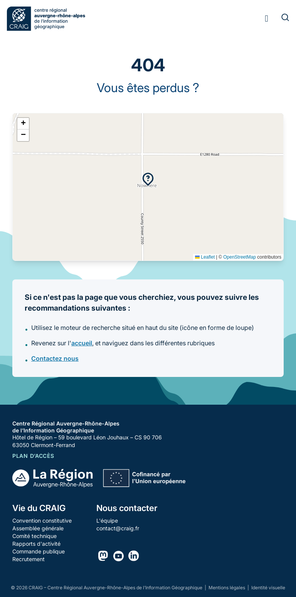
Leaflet (205, 257)
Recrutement (28, 559)
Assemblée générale (38, 528)
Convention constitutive (42, 520)
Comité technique (34, 536)
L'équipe (107, 520)
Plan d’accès (33, 455)
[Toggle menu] (266, 18)
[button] (148, 179)
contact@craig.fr (117, 528)
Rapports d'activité (36, 543)
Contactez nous (55, 358)
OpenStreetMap (239, 257)
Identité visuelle (268, 587)
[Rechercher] (280, 18)
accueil (81, 343)
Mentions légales (227, 587)
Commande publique (38, 551)
